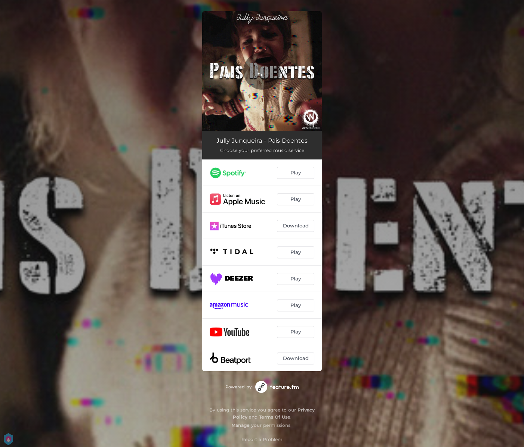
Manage (240, 425)
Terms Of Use (274, 417)
